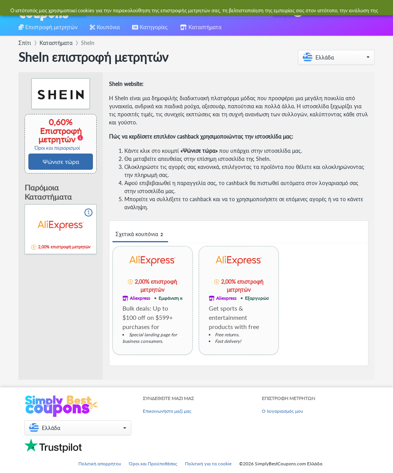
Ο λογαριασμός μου (282, 411)
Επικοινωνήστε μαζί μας (167, 411)
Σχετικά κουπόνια (140, 234)
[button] (336, 57)
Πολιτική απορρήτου (99, 463)
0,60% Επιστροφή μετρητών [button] (57, 134)
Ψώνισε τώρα (61, 161)
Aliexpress (140, 298)
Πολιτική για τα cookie (208, 463)
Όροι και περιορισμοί (57, 148)
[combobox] (177, 11)
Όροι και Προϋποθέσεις (153, 463)
